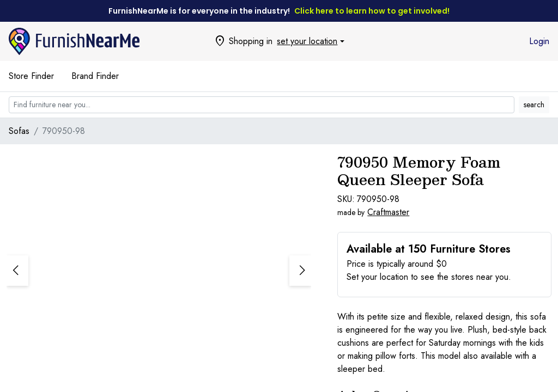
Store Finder (31, 76)
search (534, 104)
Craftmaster (388, 212)
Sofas (19, 131)
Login (539, 41)
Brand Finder (95, 76)
